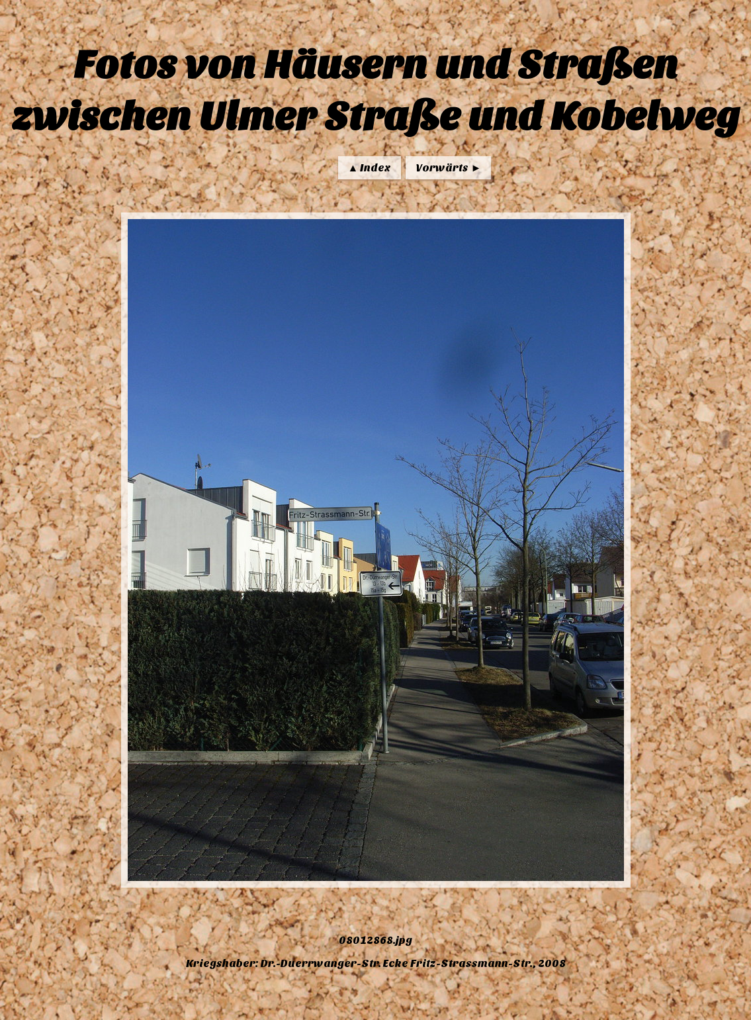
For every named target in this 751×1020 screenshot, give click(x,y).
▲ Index (370, 168)
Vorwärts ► (448, 168)
